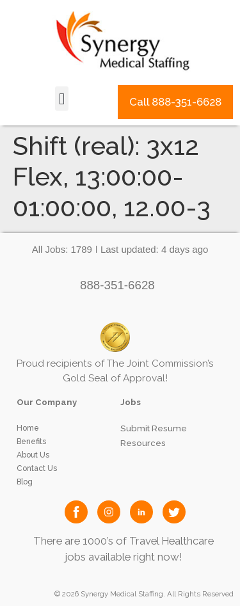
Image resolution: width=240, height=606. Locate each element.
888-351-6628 (117, 285)
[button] (62, 98)
